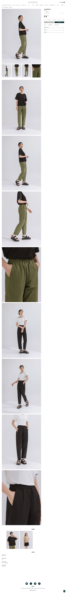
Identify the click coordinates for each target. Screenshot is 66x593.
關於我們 (33, 586)
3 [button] (19, 63)
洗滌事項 (45, 32)
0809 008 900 (34, 590)
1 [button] (16, 63)
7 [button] (24, 63)
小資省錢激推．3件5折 (47, 13)
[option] (21, 36)
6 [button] (23, 63)
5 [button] (22, 63)
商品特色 (45, 29)
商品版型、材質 (46, 27)
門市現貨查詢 (59, 22)
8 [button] (26, 63)
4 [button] (20, 63)
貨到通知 (49, 22)
